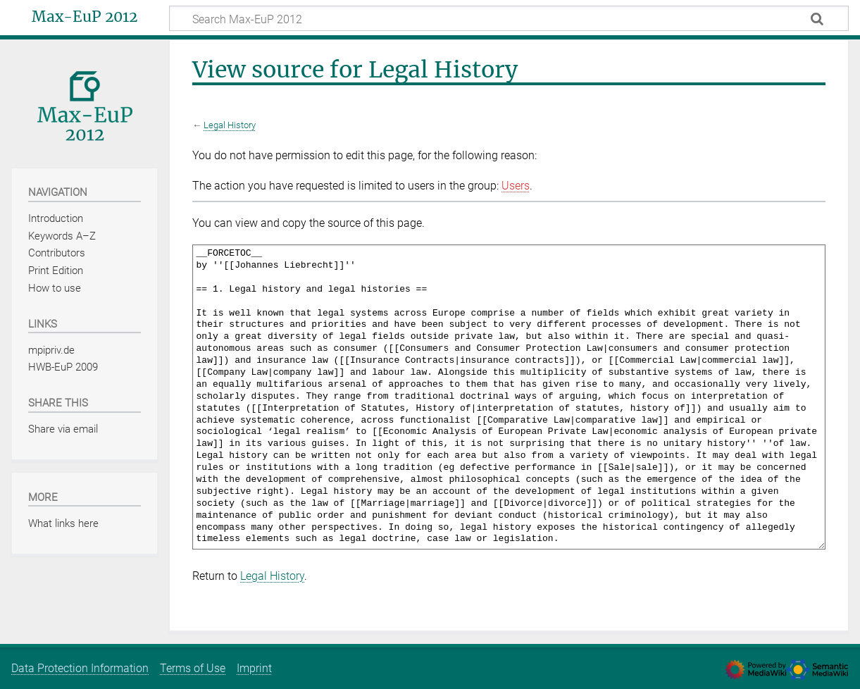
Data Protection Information (80, 668)
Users (515, 185)
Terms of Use (192, 668)
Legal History (230, 125)
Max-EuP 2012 (84, 17)
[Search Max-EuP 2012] (509, 18)
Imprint (254, 668)
